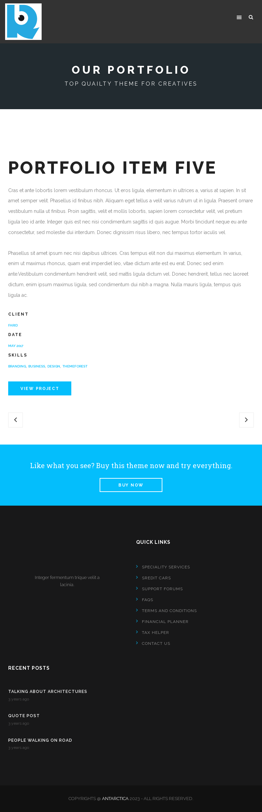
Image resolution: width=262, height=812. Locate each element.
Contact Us (156, 643)
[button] (239, 17)
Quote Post (24, 715)
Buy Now (131, 485)
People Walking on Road (40, 740)
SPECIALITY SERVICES (166, 567)
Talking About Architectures (47, 691)
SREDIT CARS (156, 578)
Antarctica (115, 798)
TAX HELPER (155, 632)
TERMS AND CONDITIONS (169, 610)
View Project (39, 388)
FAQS (147, 599)
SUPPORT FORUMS (162, 588)
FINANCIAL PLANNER (165, 621)
